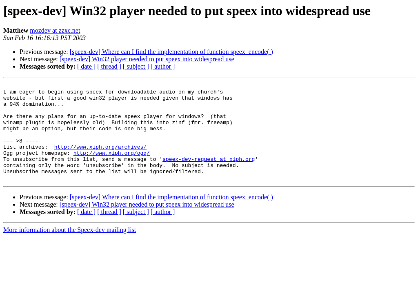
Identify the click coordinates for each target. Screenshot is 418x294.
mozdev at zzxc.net (55, 30)
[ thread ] (109, 66)
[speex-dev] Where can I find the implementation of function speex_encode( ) (171, 51)
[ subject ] (136, 66)
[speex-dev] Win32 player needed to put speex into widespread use (147, 59)
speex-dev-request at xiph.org (208, 174)
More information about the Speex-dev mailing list (69, 249)
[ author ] (163, 66)
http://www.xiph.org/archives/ (100, 160)
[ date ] (86, 66)
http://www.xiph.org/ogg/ (111, 167)
